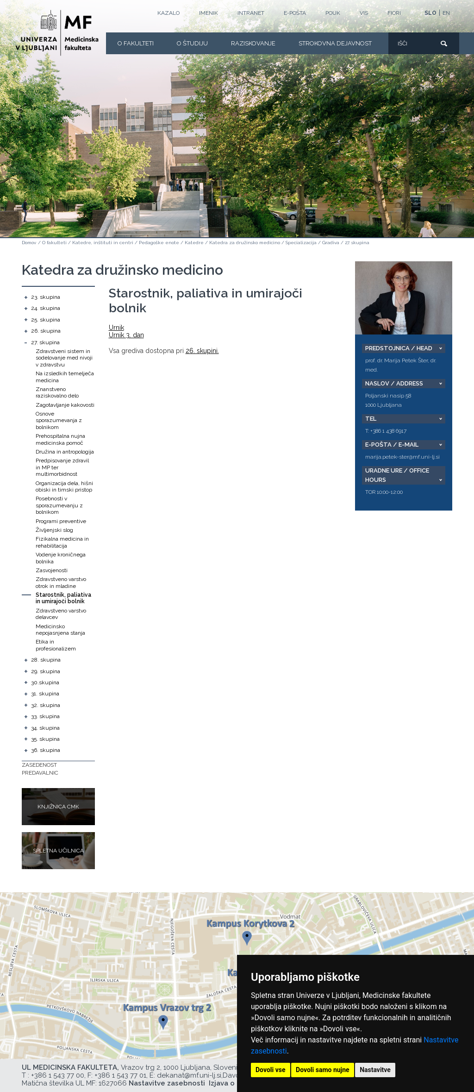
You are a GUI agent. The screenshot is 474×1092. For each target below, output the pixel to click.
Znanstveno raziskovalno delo (57, 392)
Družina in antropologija (65, 451)
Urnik (116, 327)
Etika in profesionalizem (56, 644)
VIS (364, 13)
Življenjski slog (54, 530)
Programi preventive (61, 521)
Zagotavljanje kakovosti (65, 405)
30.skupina (45, 682)
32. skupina (45, 705)
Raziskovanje (253, 43)
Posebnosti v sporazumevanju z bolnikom (59, 505)
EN (446, 13)
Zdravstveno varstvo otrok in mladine (61, 582)
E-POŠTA (295, 13)
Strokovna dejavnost (335, 43)
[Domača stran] (57, 33)
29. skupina (45, 671)
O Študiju (192, 43)
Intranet (250, 13)
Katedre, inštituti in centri (102, 242)
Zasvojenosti (52, 570)
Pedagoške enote (159, 242)
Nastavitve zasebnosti (167, 1083)
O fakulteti (136, 43)
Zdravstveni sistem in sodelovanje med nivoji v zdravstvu (64, 358)
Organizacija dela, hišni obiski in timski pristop (64, 486)
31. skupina (45, 693)
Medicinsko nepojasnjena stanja (60, 629)
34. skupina (45, 728)
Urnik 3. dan (126, 335)
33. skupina (45, 716)
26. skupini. (202, 350)
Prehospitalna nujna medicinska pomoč (60, 439)
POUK (332, 13)
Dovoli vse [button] (271, 1069)
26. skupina (46, 331)
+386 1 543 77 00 (57, 1075)
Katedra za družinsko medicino (244, 242)
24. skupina (45, 308)
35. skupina (45, 739)
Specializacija (301, 242)
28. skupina (46, 659)
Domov (29, 242)
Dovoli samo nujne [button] (322, 1069)
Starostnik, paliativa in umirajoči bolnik (63, 598)
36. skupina (45, 750)
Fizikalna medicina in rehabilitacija (62, 542)
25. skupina (45, 319)
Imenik (208, 13)
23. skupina (45, 297)
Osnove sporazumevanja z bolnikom (59, 420)
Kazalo (168, 13)
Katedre (194, 242)
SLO (430, 13)
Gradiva (330, 242)
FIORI (394, 13)
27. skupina (357, 242)
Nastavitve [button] (375, 1069)
